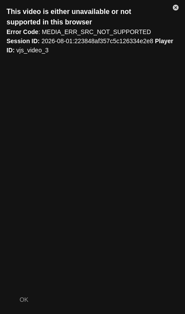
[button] (176, 9)
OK (24, 299)
